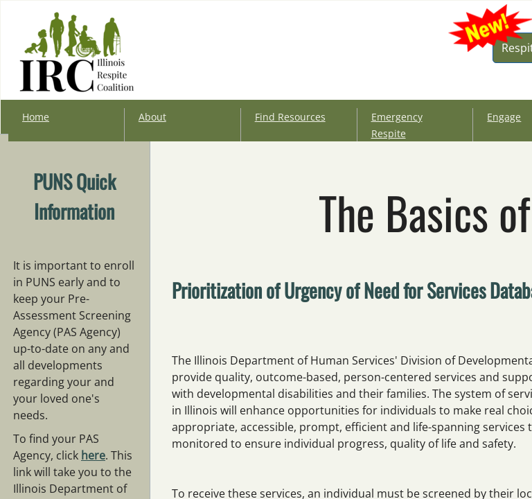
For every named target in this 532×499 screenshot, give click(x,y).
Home (35, 116)
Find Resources (290, 116)
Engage (504, 116)
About (152, 116)
